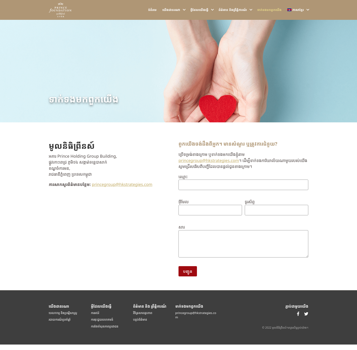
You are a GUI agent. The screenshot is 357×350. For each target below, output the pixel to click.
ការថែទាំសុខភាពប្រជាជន (104, 331)
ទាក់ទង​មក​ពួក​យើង (269, 13)
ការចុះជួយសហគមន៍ (102, 325)
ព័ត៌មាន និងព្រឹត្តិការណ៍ (233, 13)
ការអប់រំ (95, 318)
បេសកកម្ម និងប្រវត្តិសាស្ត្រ (63, 318)
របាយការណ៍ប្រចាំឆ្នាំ (60, 325)
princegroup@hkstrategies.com (122, 189)
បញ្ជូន (187, 276)
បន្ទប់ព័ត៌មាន (140, 325)
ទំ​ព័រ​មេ (152, 13)
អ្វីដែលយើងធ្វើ (199, 13)
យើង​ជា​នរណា (171, 13)
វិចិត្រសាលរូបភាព (142, 318)
